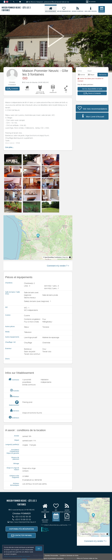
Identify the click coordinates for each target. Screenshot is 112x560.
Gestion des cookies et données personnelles (17, 556)
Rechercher (103, 75)
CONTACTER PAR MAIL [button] (21, 535)
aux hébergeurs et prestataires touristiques (51, 558)
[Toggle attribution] (70, 257)
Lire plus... (9, 147)
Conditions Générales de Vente (69, 555)
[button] (12, 89)
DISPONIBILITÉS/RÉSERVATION (21, 529)
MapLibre (65, 257)
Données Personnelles (51, 555)
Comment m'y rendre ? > (58, 266)
